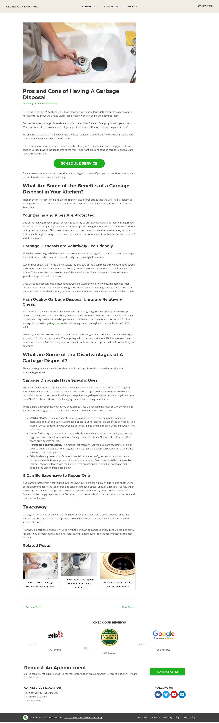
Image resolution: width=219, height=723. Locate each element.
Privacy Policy (188, 718)
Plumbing (28, 103)
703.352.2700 (34, 700)
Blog (177, 718)
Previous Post (32, 607)
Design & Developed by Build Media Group (85, 718)
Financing (167, 718)
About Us (141, 718)
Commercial (90, 6)
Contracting (111, 6)
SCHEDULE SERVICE (79, 163)
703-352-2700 (205, 6)
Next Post (128, 607)
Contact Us (154, 718)
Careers (128, 6)
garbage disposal (56, 323)
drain (25, 234)
